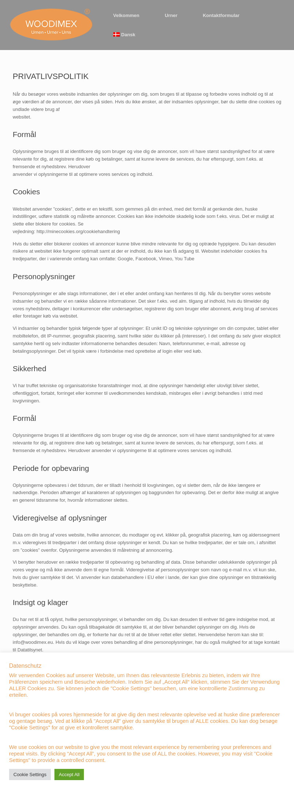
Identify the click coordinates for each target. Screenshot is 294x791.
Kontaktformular (221, 15)
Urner (171, 15)
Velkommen (126, 15)
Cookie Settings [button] (29, 774)
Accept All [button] (69, 774)
